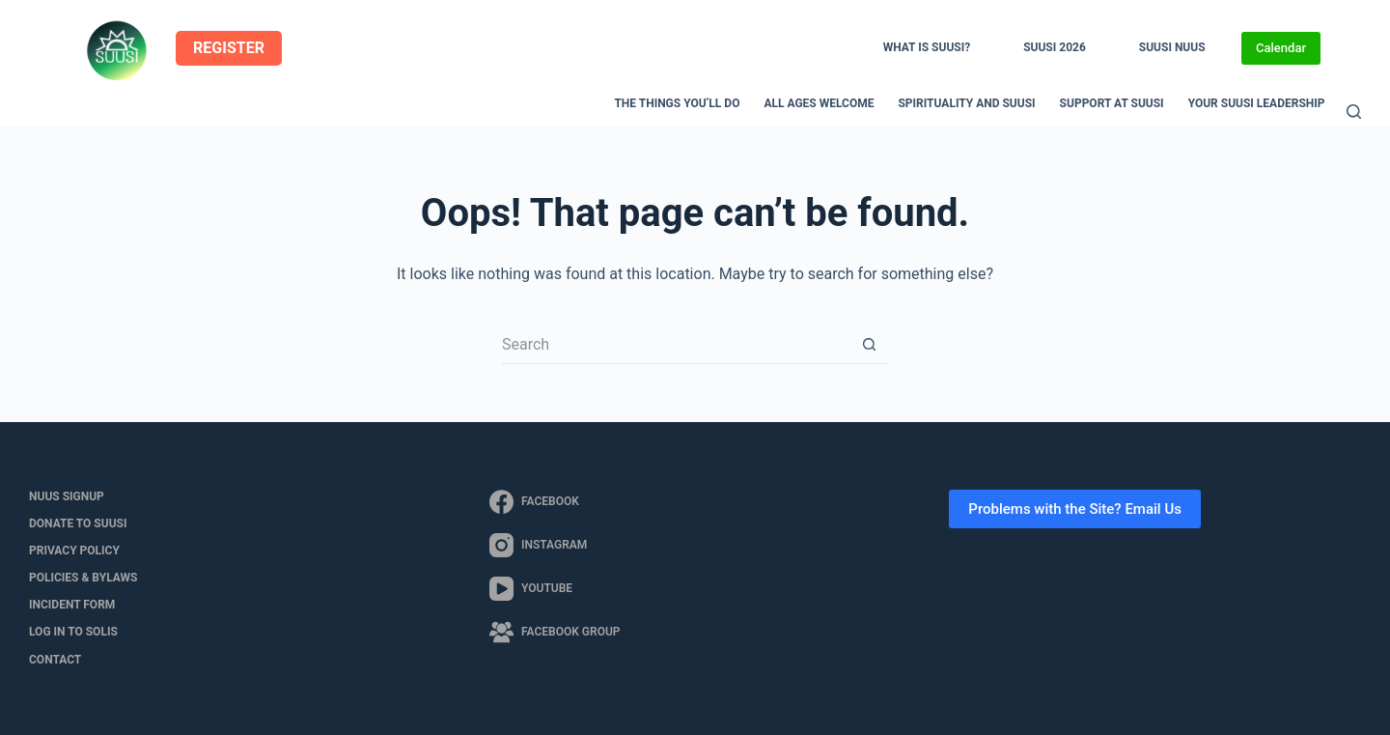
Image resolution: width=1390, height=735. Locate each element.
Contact (55, 659)
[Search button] (868, 344)
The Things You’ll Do (676, 103)
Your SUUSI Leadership (1256, 103)
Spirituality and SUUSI (966, 103)
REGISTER (228, 48)
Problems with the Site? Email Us (1075, 509)
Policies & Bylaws (83, 577)
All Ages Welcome (819, 103)
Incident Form (72, 604)
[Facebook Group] (555, 632)
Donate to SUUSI (77, 523)
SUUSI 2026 (1054, 47)
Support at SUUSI (1112, 103)
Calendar (1281, 48)
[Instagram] (555, 545)
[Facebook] (555, 502)
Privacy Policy (74, 550)
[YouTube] (555, 589)
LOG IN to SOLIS (73, 631)
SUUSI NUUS (1172, 47)
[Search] (1354, 111)
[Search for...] (675, 344)
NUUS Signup (66, 496)
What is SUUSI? (926, 47)
